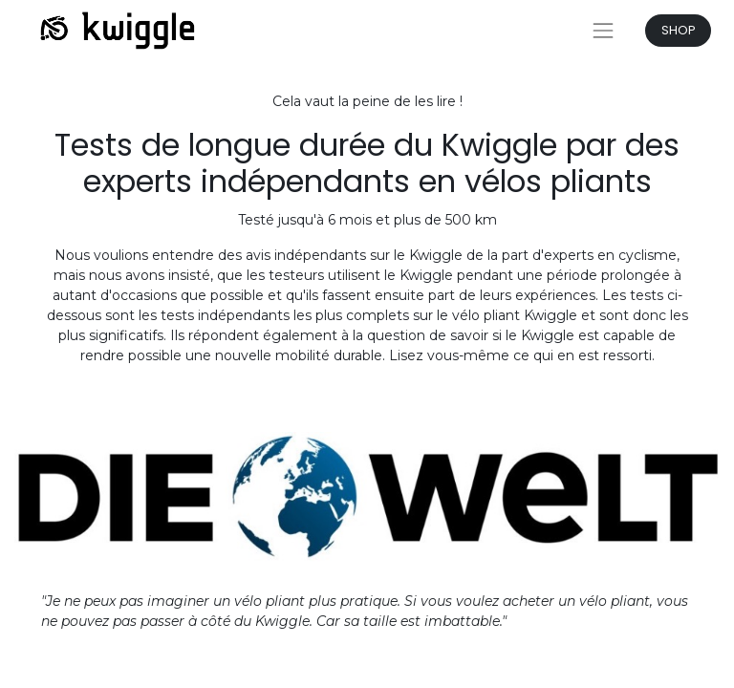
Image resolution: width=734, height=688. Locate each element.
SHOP (678, 30)
